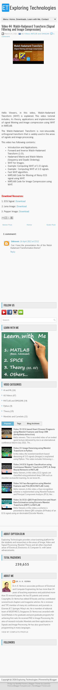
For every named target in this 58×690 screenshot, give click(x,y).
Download (20, 201)
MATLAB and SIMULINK (40, 33)
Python (6, 406)
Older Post (51, 225)
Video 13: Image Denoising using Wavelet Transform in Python (32, 449)
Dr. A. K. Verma (23, 581)
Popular (7, 424)
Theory (6, 411)
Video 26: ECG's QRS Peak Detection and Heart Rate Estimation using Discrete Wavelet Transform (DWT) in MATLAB (34, 502)
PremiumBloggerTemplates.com (19, 686)
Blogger (53, 679)
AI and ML (7, 390)
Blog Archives (33, 424)
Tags (19, 424)
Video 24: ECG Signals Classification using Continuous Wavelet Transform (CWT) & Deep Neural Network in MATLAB (34, 467)
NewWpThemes (21, 684)
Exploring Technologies (27, 679)
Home (29, 225)
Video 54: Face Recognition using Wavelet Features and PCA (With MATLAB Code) (32, 484)
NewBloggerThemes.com (41, 686)
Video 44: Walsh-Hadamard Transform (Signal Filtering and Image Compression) (28, 28)
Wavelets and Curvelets (13, 416)
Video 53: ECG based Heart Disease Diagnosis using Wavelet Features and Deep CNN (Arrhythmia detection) (34, 432)
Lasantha (46, 684)
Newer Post (7, 225)
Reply (13, 251)
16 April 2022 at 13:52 (29, 241)
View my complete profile (15, 632)
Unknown (15, 241)
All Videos (25, 33)
